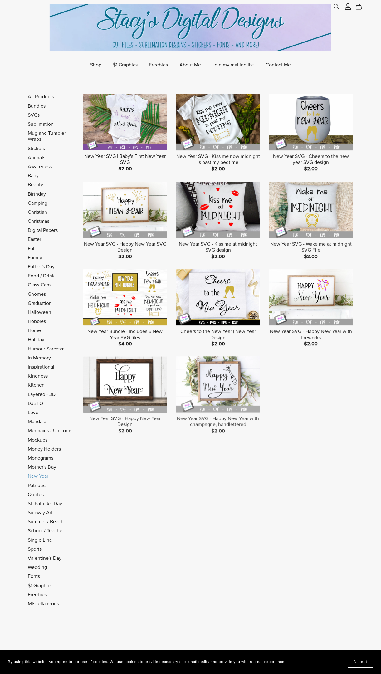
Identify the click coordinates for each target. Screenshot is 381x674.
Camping (37, 203)
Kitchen (36, 385)
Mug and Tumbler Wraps (47, 136)
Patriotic (37, 485)
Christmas (38, 221)
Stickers (36, 148)
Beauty (35, 185)
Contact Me (278, 65)
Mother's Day (42, 467)
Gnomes (37, 294)
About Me (190, 65)
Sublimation (41, 124)
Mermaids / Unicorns (50, 430)
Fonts (34, 576)
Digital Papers (43, 230)
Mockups (37, 440)
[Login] (348, 6)
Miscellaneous (43, 604)
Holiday (36, 340)
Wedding (37, 567)
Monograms (40, 458)
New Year (38, 476)
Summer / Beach (46, 522)
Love (33, 412)
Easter (34, 239)
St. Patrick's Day (45, 504)
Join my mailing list (233, 65)
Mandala (37, 421)
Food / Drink (41, 276)
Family (35, 258)
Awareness (40, 167)
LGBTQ (35, 403)
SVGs (34, 115)
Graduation (40, 303)
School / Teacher (46, 531)
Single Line (40, 540)
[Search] (336, 7)
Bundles (37, 106)
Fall (32, 249)
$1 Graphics (125, 65)
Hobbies (37, 321)
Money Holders (44, 449)
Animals (36, 157)
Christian (37, 212)
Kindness (38, 376)
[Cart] (361, 7)
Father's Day (41, 267)
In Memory (39, 358)
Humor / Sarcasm (46, 349)
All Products (41, 97)
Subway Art (40, 513)
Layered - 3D (42, 394)
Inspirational (41, 367)
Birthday (37, 194)
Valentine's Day (44, 558)
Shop (95, 65)
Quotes (36, 494)
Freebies (158, 65)
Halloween (39, 312)
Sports (35, 549)
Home (34, 330)
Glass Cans (39, 285)
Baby (33, 176)
